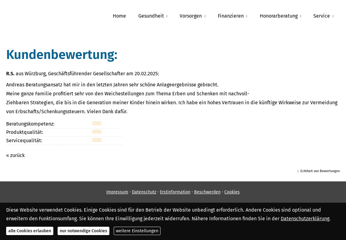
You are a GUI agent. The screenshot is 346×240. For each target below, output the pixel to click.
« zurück (15, 155)
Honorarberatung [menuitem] (279, 16)
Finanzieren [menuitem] (231, 16)
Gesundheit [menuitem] (151, 16)
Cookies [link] (232, 192)
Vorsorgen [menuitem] (191, 16)
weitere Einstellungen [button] (137, 231)
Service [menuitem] (321, 16)
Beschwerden (207, 192)
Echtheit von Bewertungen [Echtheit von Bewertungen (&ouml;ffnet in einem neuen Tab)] (320, 171)
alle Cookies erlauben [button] (29, 231)
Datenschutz (144, 192)
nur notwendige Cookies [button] (83, 231)
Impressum (117, 192)
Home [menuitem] (119, 16)
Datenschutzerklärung (305, 218)
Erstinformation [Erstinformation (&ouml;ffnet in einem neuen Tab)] (175, 192)
